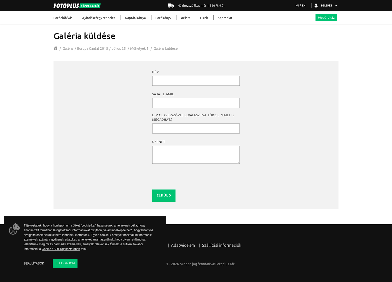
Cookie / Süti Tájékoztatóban (61, 249)
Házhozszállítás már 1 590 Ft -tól (196, 6)
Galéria (68, 48)
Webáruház (326, 17)
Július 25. (119, 48)
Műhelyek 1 (139, 48)
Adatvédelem (183, 245)
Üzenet (158, 142)
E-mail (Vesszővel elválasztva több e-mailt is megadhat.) (193, 118)
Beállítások (34, 263)
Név (155, 72)
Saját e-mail (163, 94)
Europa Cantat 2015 (92, 48)
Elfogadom (65, 263)
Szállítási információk (221, 245)
